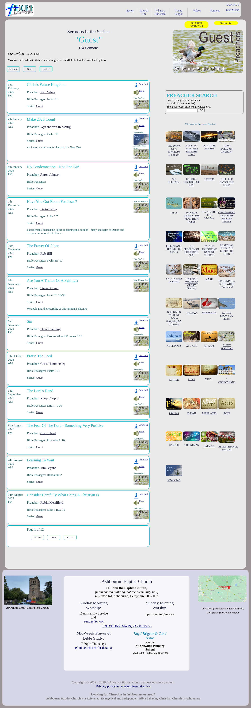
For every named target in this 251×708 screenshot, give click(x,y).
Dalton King (48, 209)
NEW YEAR (174, 473)
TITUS (174, 205)
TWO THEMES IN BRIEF (174, 273)
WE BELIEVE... (174, 173)
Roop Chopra (49, 398)
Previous (13, 68)
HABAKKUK (209, 306)
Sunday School (93, 621)
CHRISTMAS (191, 438)
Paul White (47, 92)
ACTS (226, 406)
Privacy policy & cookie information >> (123, 686)
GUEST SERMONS (226, 340)
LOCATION (232, 10)
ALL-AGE (191, 339)
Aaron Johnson (50, 174)
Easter (130, 10)
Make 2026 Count (41, 119)
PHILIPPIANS (174, 339)
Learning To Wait (40, 460)
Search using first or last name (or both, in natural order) (192, 101)
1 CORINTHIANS (226, 374)
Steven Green (49, 288)
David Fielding (50, 329)
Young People (178, 12)
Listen (141, 91)
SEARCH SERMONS (196, 25)
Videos (197, 10)
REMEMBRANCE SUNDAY (228, 441)
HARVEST (209, 439)
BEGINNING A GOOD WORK (226, 276)
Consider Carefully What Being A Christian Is (63, 495)
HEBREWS (191, 306)
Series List (226, 23)
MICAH (209, 372)
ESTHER (174, 373)
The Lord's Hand (40, 391)
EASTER (174, 438)
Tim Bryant (48, 468)
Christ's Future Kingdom (46, 84)
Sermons (215, 10)
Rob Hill (46, 253)
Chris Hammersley (53, 363)
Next (29, 68)
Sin (29, 321)
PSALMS (174, 406)
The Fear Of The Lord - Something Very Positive (65, 425)
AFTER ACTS (209, 406)
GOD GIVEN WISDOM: (174, 312)
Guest (39, 106)
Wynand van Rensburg (55, 127)
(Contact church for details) (93, 647)
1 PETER (209, 172)
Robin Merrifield (51, 502)
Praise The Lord (39, 356)
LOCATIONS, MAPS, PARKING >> (127, 626)
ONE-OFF (209, 339)
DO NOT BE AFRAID (209, 140)
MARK (209, 272)
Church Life (144, 12)
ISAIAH (191, 406)
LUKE (191, 373)
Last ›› (46, 68)
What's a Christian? (160, 12)
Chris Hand (48, 433)
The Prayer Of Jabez (43, 246)
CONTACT (233, 4)
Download (143, 84)
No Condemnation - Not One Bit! (53, 167)
